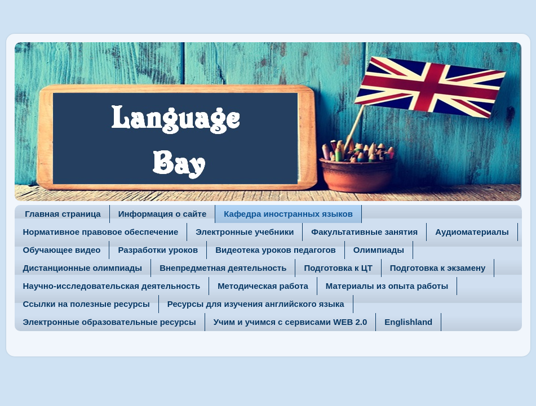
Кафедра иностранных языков (288, 213)
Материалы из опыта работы (387, 286)
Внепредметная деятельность (223, 268)
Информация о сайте (162, 213)
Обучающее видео (62, 250)
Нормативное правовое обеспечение (101, 232)
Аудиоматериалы (472, 232)
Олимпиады (378, 250)
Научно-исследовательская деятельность (112, 286)
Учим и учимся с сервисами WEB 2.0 (290, 322)
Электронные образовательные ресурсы (109, 322)
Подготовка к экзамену (438, 268)
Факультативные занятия (364, 232)
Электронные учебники (245, 232)
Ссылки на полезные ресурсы (86, 304)
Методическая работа (263, 286)
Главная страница (62, 213)
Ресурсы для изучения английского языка (255, 304)
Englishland (408, 322)
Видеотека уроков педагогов (275, 250)
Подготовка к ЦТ (338, 268)
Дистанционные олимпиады (83, 268)
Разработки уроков (158, 250)
